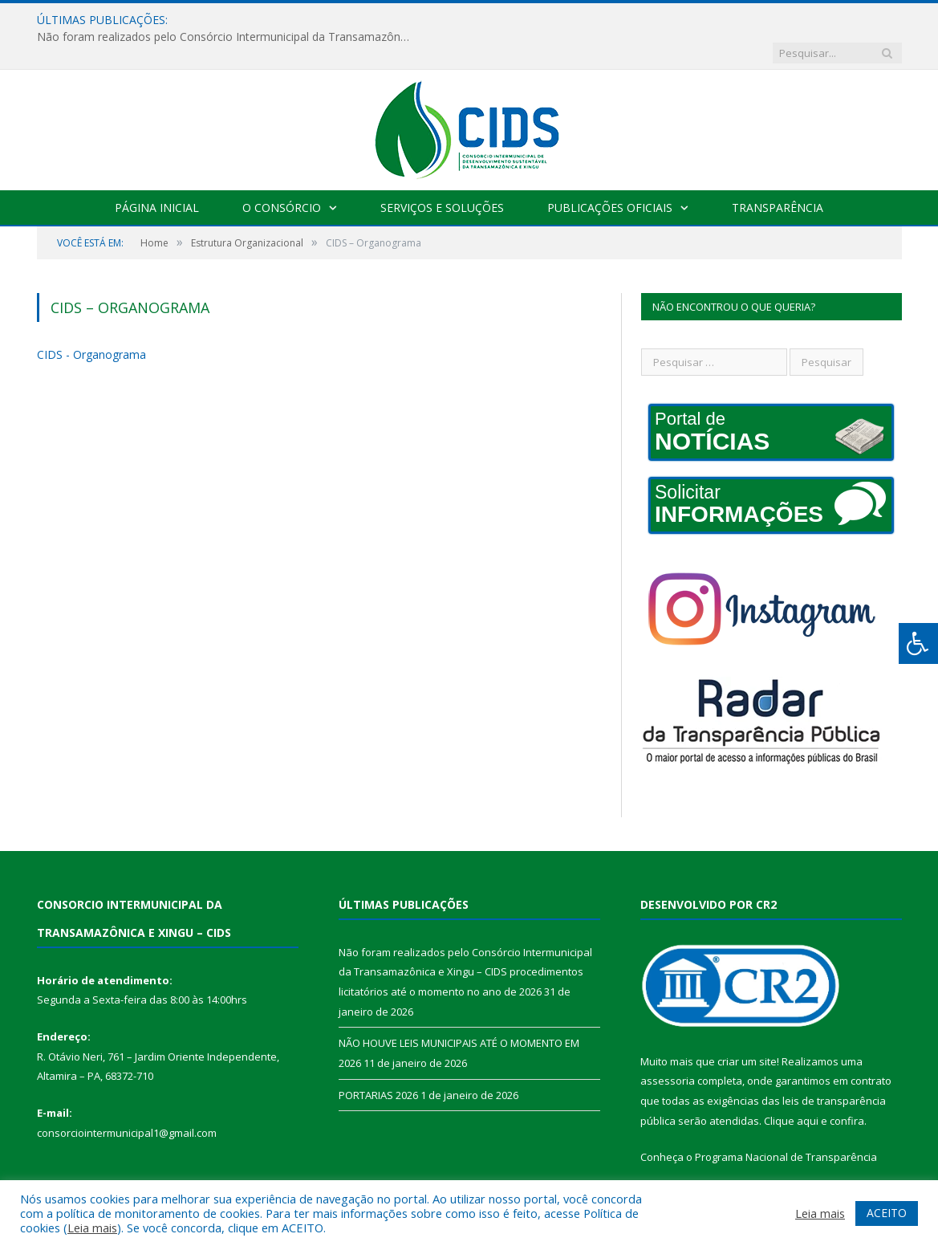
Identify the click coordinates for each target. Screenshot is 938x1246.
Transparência (777, 174)
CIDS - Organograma (91, 321)
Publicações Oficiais (609, 174)
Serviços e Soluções (442, 174)
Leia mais (92, 1228)
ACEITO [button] (887, 1212)
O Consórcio (281, 174)
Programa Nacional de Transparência (786, 1124)
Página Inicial (157, 174)
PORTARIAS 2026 (378, 1062)
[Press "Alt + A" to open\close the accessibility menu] (918, 643)
